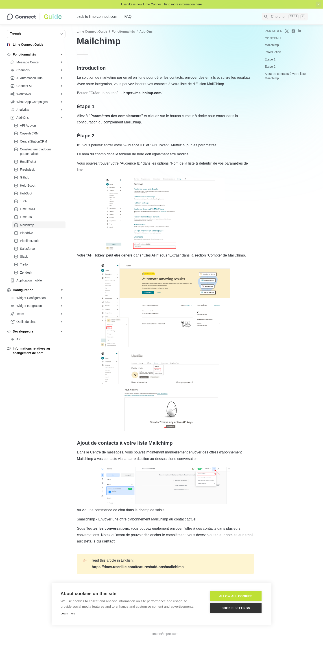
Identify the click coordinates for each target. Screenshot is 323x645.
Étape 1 (270, 59)
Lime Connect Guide (92, 31)
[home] (38, 16)
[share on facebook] (293, 31)
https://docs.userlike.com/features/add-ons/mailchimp (138, 567)
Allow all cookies (235, 596)
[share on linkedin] (299, 31)
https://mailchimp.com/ (142, 93)
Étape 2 (270, 66)
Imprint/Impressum (165, 634)
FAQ (127, 16)
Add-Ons (146, 31)
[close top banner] (318, 4)
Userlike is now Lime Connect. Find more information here (161, 4)
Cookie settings (235, 608)
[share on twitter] (287, 31)
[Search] (285, 16)
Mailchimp (272, 45)
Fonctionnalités (123, 31)
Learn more (68, 613)
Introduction (273, 52)
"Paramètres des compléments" (116, 116)
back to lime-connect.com (96, 16)
